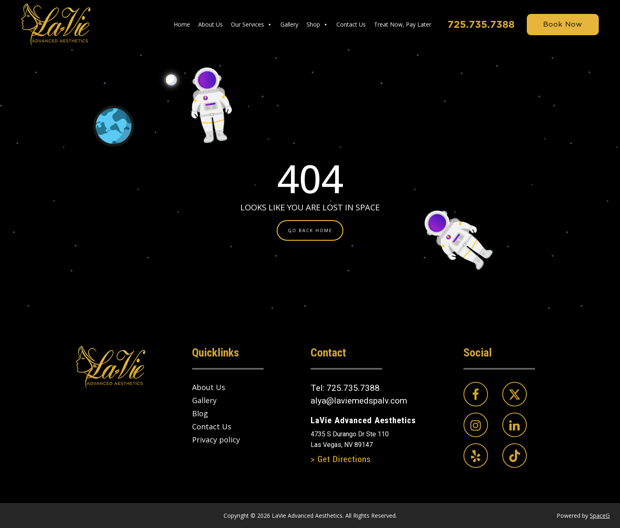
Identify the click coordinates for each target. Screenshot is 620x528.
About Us (210, 24)
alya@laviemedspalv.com (359, 401)
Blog (200, 413)
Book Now (562, 24)
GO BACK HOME (310, 230)
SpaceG (600, 515)
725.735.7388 (481, 24)
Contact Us (351, 24)
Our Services (251, 24)
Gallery (289, 24)
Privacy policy (216, 440)
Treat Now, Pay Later (402, 24)
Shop (317, 24)
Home (182, 24)
